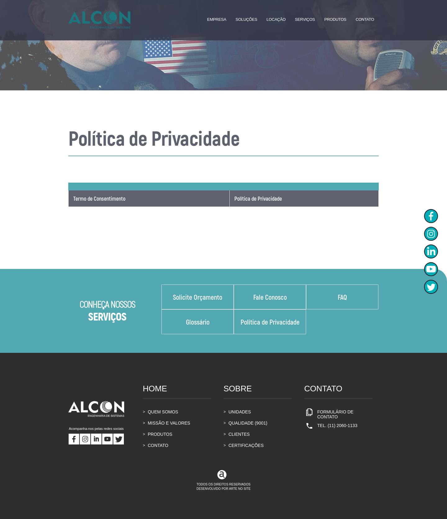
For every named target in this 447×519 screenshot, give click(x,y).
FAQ (342, 297)
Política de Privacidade (258, 198)
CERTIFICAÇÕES (244, 445)
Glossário (198, 322)
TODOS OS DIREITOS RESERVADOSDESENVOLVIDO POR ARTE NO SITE (223, 480)
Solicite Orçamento (197, 297)
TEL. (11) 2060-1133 (330, 427)
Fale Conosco (270, 297)
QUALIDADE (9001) (245, 423)
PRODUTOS (157, 434)
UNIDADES (237, 411)
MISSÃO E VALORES (166, 423)
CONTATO (155, 445)
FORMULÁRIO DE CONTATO (329, 414)
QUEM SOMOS (160, 411)
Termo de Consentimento (99, 198)
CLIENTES (237, 434)
